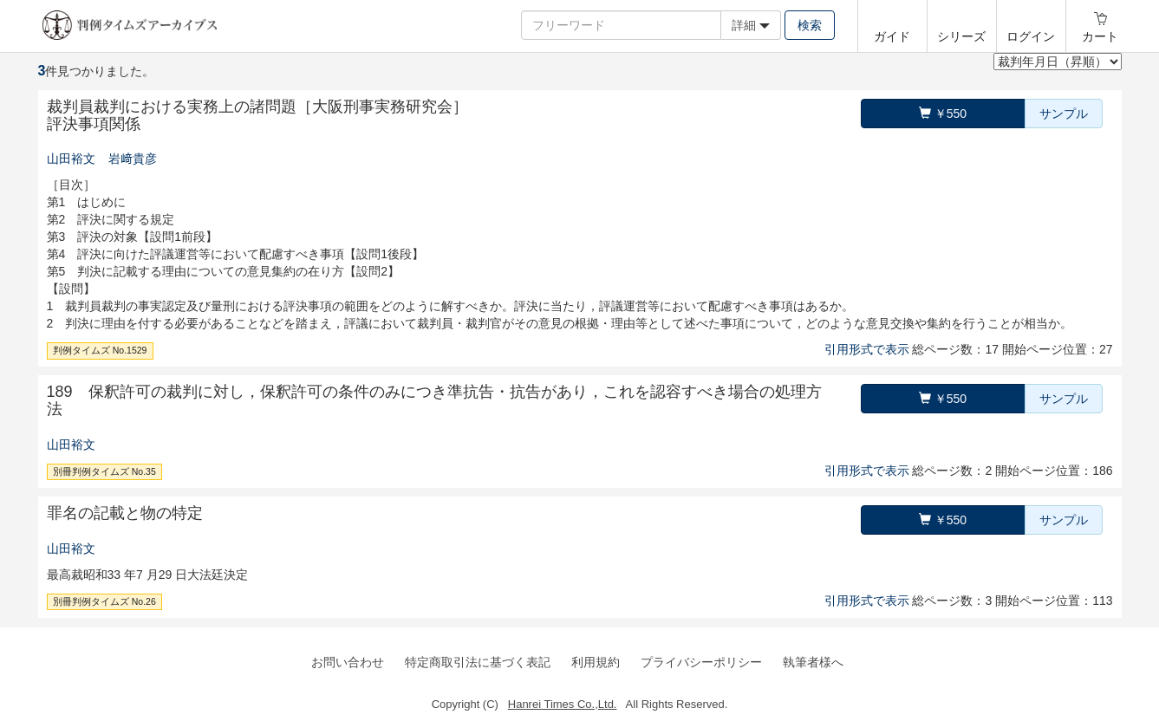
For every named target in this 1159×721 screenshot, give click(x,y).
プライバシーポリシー (701, 662)
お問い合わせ (347, 662)
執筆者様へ (813, 662)
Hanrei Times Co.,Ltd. (562, 704)
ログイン (1030, 36)
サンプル (1063, 113)
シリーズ (961, 36)
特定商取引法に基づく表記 (477, 662)
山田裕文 (71, 159)
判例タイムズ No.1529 (100, 350)
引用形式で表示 (866, 349)
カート (1100, 36)
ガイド (892, 36)
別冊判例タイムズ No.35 (104, 471)
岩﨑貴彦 (132, 159)
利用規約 (595, 662)
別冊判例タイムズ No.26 (104, 601)
